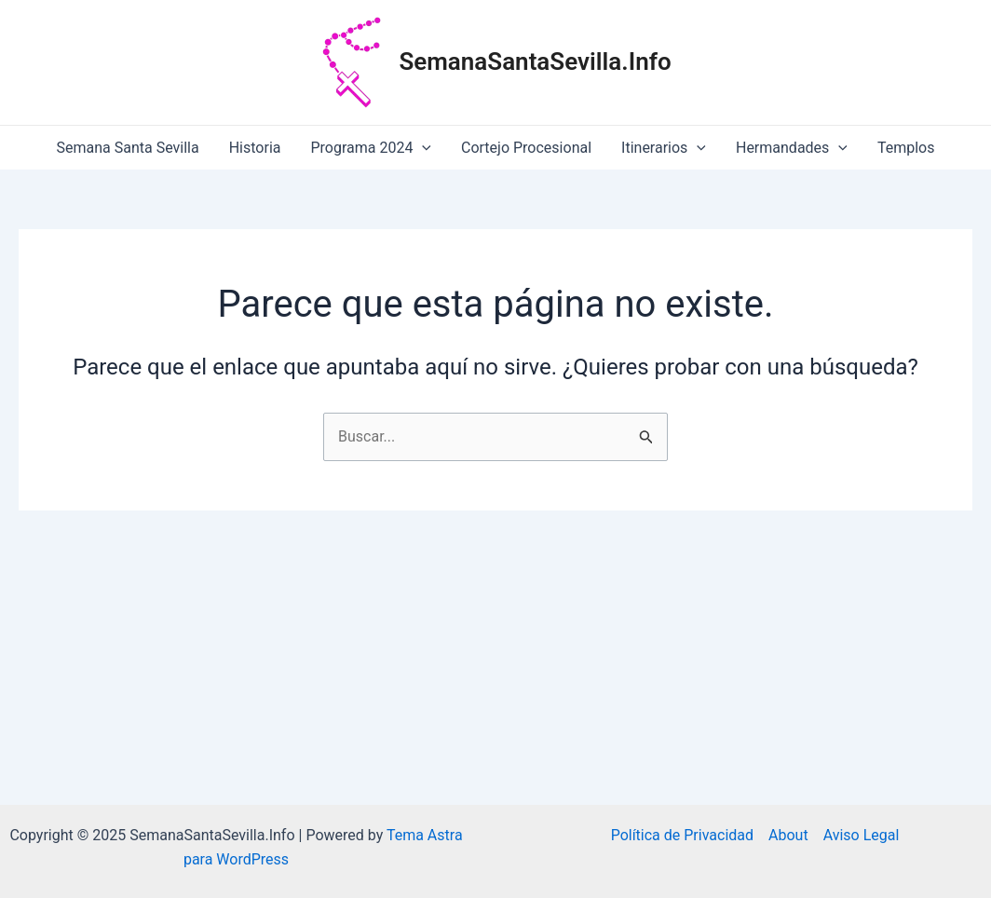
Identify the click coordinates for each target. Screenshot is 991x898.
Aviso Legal (861, 835)
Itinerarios (663, 148)
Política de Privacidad (682, 835)
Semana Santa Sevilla (128, 147)
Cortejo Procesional (526, 147)
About (788, 835)
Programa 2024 (370, 148)
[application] (422, 148)
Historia (255, 147)
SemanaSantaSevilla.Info (535, 61)
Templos (906, 147)
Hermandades (792, 148)
